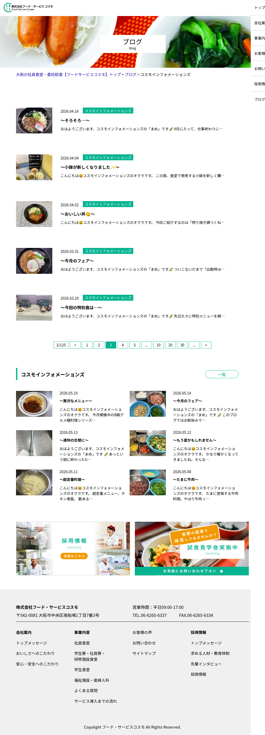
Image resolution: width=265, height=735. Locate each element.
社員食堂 (82, 643)
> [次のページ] (206, 344)
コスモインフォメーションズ (108, 110)
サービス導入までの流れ (95, 701)
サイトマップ (144, 653)
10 (159, 344)
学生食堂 (82, 669)
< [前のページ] (75, 344)
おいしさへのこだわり (35, 653)
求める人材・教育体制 (210, 653)
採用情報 (198, 632)
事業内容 (82, 632)
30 (182, 344)
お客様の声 (142, 632)
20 (170, 344)
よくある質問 (86, 690)
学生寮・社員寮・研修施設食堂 (89, 656)
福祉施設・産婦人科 (91, 680)
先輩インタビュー (206, 663)
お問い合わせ (144, 643)
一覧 (222, 374)
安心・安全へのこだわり (37, 663)
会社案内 (24, 632)
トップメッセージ (31, 643)
